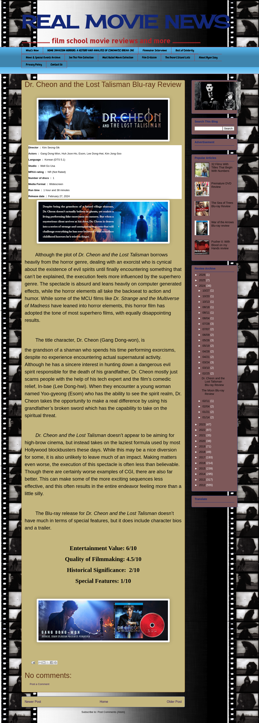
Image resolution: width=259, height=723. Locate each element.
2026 (202, 274)
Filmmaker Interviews (155, 50)
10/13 (206, 301)
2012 (202, 485)
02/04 (206, 406)
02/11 (206, 401)
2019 (202, 446)
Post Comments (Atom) (111, 711)
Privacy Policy (34, 64)
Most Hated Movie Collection (117, 57)
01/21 (206, 411)
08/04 (206, 318)
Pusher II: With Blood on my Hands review (220, 245)
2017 (202, 457)
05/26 (206, 340)
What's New (32, 50)
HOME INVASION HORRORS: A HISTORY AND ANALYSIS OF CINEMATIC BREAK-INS (90, 50)
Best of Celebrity (185, 50)
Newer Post (33, 701)
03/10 (206, 367)
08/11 (206, 312)
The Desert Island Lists (177, 57)
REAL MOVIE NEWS (125, 22)
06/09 (206, 334)
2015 (202, 468)
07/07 (206, 329)
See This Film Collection (81, 57)
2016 (202, 463)
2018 (202, 451)
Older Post (174, 701)
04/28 (206, 351)
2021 (202, 435)
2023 (202, 424)
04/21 (206, 356)
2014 (202, 474)
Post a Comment (39, 684)
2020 (202, 441)
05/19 (206, 345)
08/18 (206, 307)
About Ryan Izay (208, 57)
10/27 (206, 290)
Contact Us (57, 64)
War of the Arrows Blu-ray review (222, 224)
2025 (202, 280)
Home (104, 701)
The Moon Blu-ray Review (213, 392)
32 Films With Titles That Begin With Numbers (221, 168)
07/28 (206, 323)
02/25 (206, 373)
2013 (202, 479)
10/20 (206, 296)
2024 (202, 285)
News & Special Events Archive (43, 57)
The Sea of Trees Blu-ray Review (222, 204)
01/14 (206, 417)
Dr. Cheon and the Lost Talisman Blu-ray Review (213, 382)
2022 (202, 429)
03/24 (206, 362)
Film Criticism (149, 57)
